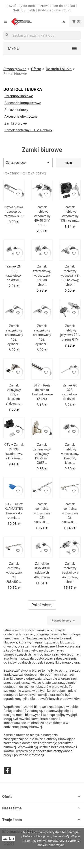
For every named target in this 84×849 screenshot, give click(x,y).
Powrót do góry (64, 621)
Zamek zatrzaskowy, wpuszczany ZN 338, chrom (42, 275)
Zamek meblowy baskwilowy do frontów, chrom (70, 573)
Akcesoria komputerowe (22, 103)
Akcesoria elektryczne (21, 117)
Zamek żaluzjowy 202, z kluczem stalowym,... (14, 394)
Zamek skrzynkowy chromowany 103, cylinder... (14, 335)
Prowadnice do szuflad (57, 6)
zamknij (8, 838)
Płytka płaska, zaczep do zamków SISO (14, 211)
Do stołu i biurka (22, 89)
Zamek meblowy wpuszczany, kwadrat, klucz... (70, 454)
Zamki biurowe (15, 123)
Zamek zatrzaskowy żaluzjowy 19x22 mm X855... (42, 454)
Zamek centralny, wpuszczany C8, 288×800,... (13, 573)
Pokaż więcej (42, 605)
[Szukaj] (42, 35)
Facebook (7, 770)
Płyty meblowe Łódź (54, 10)
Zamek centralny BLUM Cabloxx (28, 130)
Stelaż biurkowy (16, 110)
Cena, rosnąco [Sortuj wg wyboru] (28, 163)
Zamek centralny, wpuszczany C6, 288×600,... (69, 513)
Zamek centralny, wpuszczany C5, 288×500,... (41, 513)
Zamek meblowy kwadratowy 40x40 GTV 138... (42, 216)
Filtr (68, 162)
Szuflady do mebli (23, 6)
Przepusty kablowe (18, 96)
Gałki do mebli (24, 10)
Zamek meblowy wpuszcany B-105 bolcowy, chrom (70, 275)
